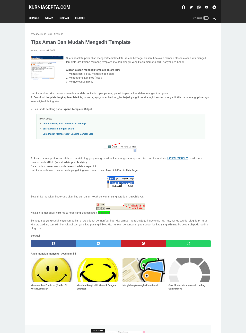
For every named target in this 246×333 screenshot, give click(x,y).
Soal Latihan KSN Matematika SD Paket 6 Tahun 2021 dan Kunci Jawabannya (188, 87)
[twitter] (188, 4)
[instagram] (196, 4)
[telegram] (211, 4)
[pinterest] (108, 252)
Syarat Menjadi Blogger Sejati (58, 137)
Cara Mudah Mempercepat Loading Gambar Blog (68, 142)
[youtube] (204, 4)
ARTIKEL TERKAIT (53, 171)
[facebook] (180, 4)
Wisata (51, 13)
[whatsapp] (138, 252)
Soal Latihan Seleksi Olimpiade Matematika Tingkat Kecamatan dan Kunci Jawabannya (190, 72)
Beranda (36, 13)
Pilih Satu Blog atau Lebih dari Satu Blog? (64, 132)
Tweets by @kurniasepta (180, 115)
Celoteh (82, 13)
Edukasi (66, 13)
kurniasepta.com (52, 4)
